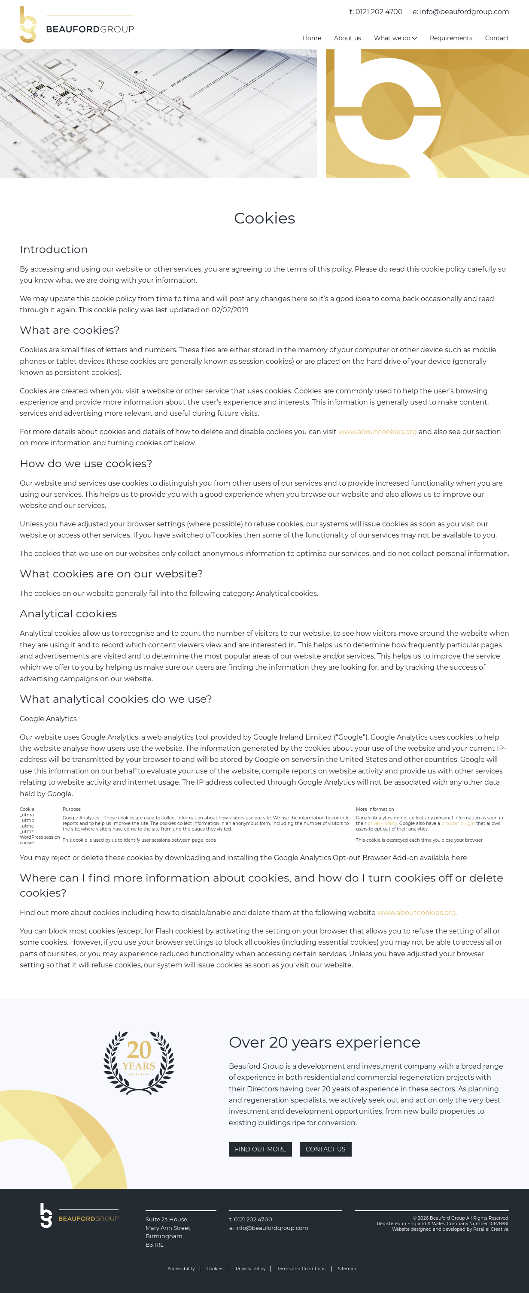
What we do (395, 38)
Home (312, 38)
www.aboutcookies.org (377, 432)
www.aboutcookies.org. (417, 913)
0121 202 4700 (379, 12)
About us (347, 38)
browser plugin (458, 823)
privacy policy (382, 823)
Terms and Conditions (301, 1269)
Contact (497, 38)
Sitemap (347, 1269)
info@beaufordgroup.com (464, 12)
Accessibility (181, 1269)
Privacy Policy (250, 1269)
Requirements (451, 38)
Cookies (215, 1269)
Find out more (260, 1149)
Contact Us (326, 1149)
